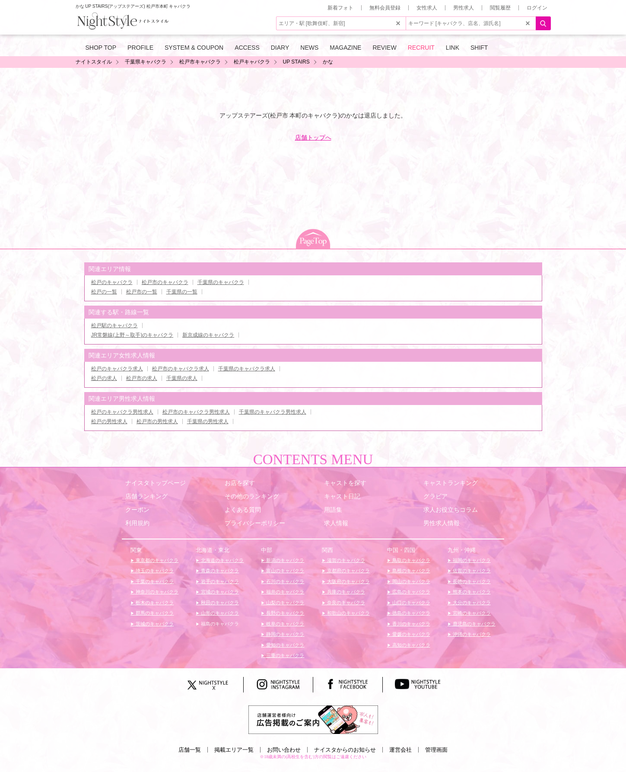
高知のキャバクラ (410, 645)
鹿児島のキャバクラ (473, 623)
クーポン (137, 509)
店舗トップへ (313, 137)
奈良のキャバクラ (345, 602)
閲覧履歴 (500, 8)
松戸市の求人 (141, 378)
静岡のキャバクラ (284, 634)
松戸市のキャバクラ (165, 282)
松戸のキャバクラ (112, 282)
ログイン (537, 8)
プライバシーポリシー (255, 523)
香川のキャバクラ (410, 623)
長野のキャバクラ (284, 613)
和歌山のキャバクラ (348, 613)
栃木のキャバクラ (154, 602)
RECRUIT (421, 47)
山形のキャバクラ (219, 613)
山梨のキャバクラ (284, 602)
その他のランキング (252, 496)
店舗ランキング (146, 496)
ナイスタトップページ (155, 482)
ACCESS (247, 47)
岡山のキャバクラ (410, 581)
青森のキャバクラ (219, 570)
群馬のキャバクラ (154, 613)
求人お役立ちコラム (450, 509)
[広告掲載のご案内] (313, 719)
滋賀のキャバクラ (345, 560)
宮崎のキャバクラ (471, 613)
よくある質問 (243, 509)
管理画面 (436, 749)
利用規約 (137, 523)
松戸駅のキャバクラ (114, 325)
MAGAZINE (345, 47)
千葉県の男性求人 (208, 421)
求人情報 (336, 523)
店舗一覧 (189, 749)
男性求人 (463, 8)
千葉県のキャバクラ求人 (246, 368)
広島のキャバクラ (410, 591)
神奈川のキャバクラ (156, 591)
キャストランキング (450, 482)
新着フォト (340, 8)
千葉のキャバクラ (154, 581)
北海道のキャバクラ (222, 560)
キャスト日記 (342, 496)
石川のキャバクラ (284, 581)
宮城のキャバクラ (219, 591)
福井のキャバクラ (284, 591)
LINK (452, 47)
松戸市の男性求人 (157, 421)
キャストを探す (345, 482)
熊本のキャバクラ (471, 591)
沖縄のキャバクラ (471, 634)
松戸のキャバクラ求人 (117, 368)
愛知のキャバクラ (284, 645)
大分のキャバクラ (471, 602)
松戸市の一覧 (141, 291)
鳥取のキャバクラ (410, 560)
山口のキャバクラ (410, 602)
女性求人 (426, 8)
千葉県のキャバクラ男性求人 (272, 412)
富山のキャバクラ (284, 570)
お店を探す (240, 482)
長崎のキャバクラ (471, 581)
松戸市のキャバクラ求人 (180, 368)
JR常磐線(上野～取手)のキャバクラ (132, 335)
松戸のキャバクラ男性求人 (122, 412)
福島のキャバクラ (219, 623)
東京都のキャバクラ (156, 560)
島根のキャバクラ (410, 570)
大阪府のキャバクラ (348, 581)
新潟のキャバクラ (284, 560)
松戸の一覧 (104, 291)
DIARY (280, 47)
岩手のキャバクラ (219, 581)
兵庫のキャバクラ (345, 591)
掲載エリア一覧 (234, 749)
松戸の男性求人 (109, 421)
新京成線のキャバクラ (208, 335)
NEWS (309, 47)
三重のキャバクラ (284, 655)
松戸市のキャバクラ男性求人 (196, 412)
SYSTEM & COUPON (194, 47)
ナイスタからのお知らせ (345, 749)
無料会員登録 (384, 8)
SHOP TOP (101, 47)
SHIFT (479, 47)
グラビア (435, 496)
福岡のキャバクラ (471, 560)
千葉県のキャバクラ (220, 282)
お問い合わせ (284, 749)
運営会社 (400, 749)
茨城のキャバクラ (154, 623)
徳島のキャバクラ (410, 613)
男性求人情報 (441, 523)
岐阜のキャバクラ (284, 623)
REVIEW (384, 47)
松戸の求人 (104, 378)
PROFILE (140, 47)
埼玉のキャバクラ (154, 570)
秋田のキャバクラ (219, 602)
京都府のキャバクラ (348, 570)
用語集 (333, 509)
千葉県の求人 (181, 378)
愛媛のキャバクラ (410, 634)
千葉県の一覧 (181, 291)
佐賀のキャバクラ (471, 570)
